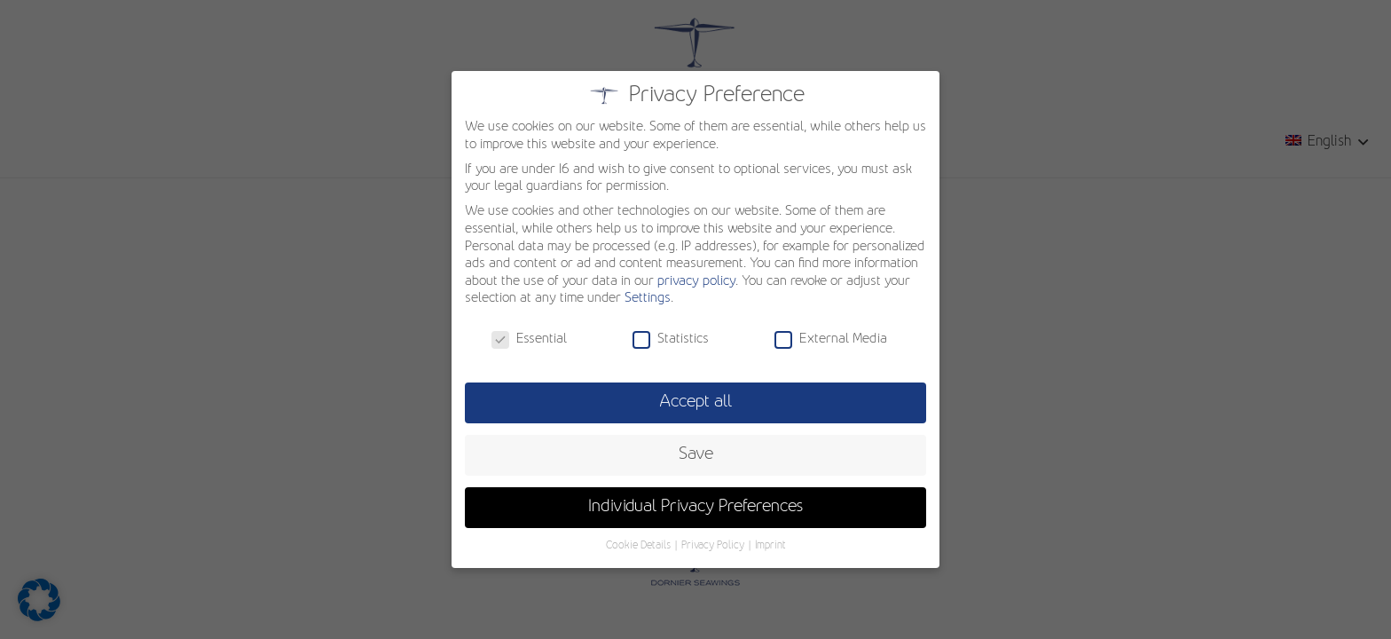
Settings (648, 298)
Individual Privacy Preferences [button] (696, 507)
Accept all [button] (695, 402)
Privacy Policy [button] (714, 545)
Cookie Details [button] (639, 545)
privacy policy (696, 281)
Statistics (671, 339)
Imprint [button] (770, 545)
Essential (529, 339)
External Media (830, 339)
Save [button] (696, 454)
